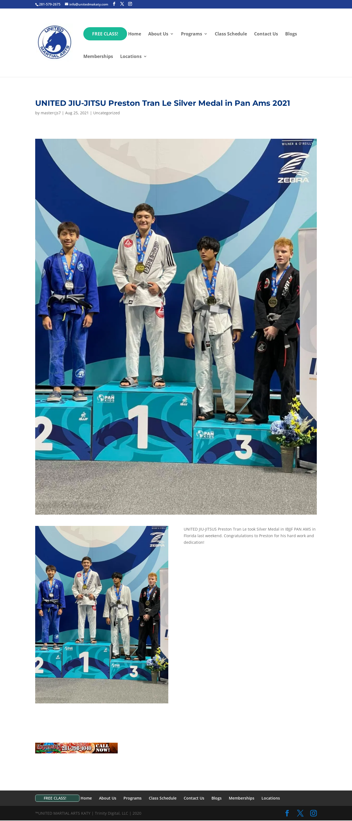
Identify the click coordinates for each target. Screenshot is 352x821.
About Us (158, 34)
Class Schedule (231, 34)
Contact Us (266, 34)
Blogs (291, 34)
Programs (191, 34)
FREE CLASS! (105, 34)
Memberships (98, 56)
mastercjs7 (51, 112)
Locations (131, 56)
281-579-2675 (50, 4)
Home (134, 34)
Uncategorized (106, 112)
